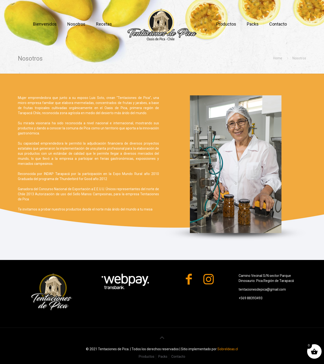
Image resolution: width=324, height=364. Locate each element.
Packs (162, 356)
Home (277, 58)
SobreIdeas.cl (227, 349)
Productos (146, 356)
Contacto (178, 356)
